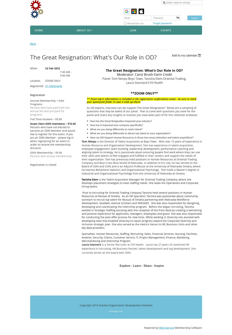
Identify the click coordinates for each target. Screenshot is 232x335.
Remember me (135, 23)
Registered (36, 86)
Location (35, 80)
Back (33, 44)
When (33, 68)
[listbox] (187, 55)
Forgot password (162, 23)
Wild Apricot (166, 328)
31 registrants (53, 86)
